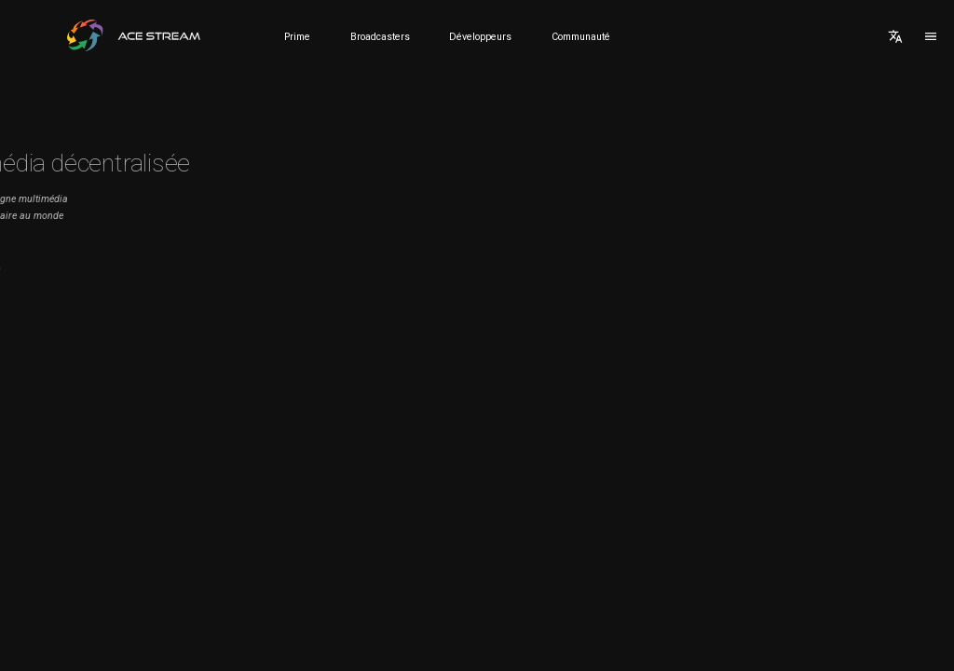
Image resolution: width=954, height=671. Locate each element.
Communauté (581, 37)
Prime (297, 37)
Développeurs (480, 37)
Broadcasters (380, 37)
